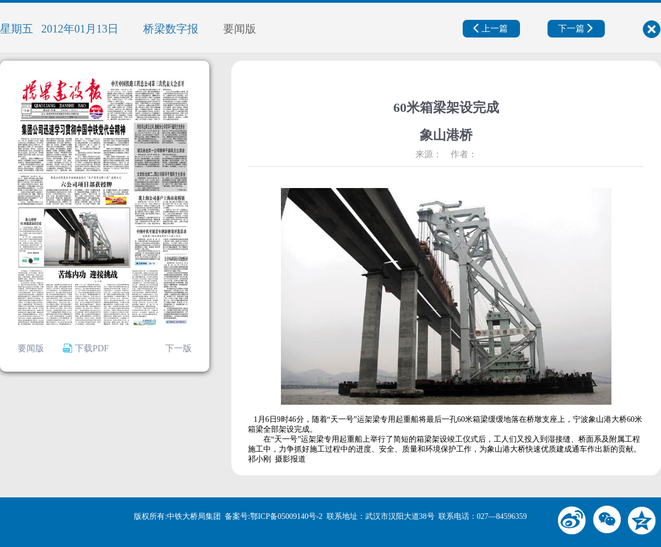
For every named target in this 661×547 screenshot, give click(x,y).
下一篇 (575, 28)
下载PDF (86, 348)
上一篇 (490, 28)
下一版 (178, 348)
